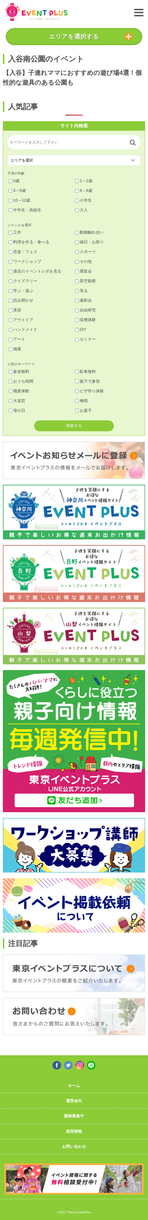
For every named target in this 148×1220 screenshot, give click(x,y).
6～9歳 (83, 190)
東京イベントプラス (35, 12)
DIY (80, 329)
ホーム (74, 1085)
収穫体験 (85, 319)
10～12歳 (19, 200)
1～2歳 (83, 180)
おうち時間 (21, 381)
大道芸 (17, 400)
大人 (81, 210)
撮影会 (83, 300)
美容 (15, 310)
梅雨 (81, 400)
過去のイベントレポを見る (35, 271)
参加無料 (19, 371)
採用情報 (74, 1131)
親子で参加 (87, 381)
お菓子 (83, 410)
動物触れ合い (89, 232)
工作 (15, 232)
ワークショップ (25, 261)
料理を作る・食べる (29, 242)
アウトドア (21, 319)
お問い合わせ (74, 1146)
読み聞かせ (21, 300)
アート (17, 339)
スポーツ (85, 251)
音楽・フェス (23, 251)
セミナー (85, 339)
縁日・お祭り (89, 242)
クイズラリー (23, 281)
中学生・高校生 (25, 210)
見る (81, 290)
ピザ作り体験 (89, 391)
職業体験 (19, 391)
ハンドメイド (23, 329)
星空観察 (85, 281)
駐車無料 (85, 371)
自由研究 (85, 310)
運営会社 (74, 1100)
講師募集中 (74, 1116)
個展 (15, 349)
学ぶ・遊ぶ (21, 290)
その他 (83, 261)
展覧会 (83, 271)
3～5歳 (17, 190)
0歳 (14, 180)
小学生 (83, 200)
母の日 (17, 410)
